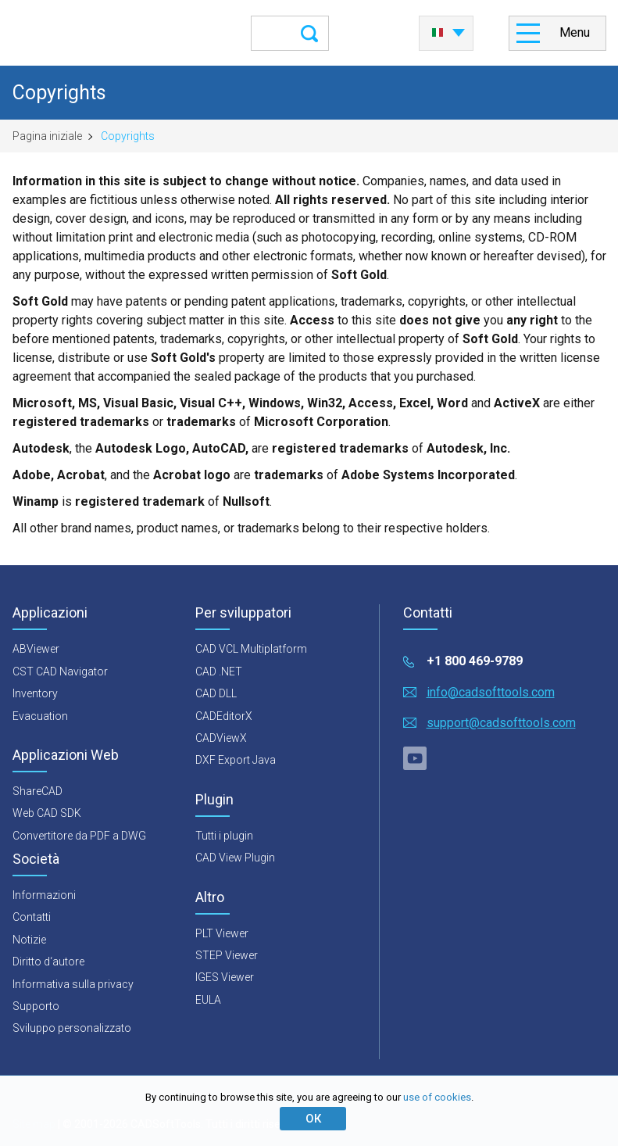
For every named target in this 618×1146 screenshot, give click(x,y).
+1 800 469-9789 (475, 661)
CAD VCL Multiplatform (251, 649)
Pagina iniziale (47, 136)
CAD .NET (218, 671)
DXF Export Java (235, 760)
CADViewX (221, 738)
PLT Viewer (221, 933)
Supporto (36, 1006)
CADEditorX (223, 716)
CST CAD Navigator (60, 671)
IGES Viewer (224, 977)
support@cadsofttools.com (501, 722)
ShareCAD (38, 791)
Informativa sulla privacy (73, 984)
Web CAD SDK (47, 813)
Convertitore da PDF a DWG (79, 835)
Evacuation (40, 716)
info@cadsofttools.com (491, 692)
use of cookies (437, 1097)
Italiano (437, 33)
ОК (313, 1119)
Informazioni (44, 895)
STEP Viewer (226, 955)
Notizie (29, 939)
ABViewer (36, 649)
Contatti (32, 917)
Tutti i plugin (224, 835)
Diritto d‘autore (48, 961)
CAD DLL (216, 693)
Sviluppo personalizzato (72, 1028)
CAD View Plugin (235, 857)
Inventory (35, 693)
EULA (208, 1000)
